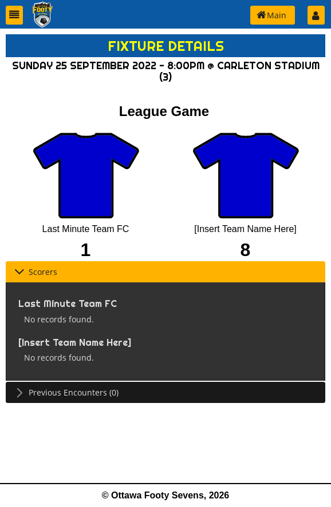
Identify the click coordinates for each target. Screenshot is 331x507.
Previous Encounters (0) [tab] (66, 392)
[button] (14, 15)
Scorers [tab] (35, 271)
